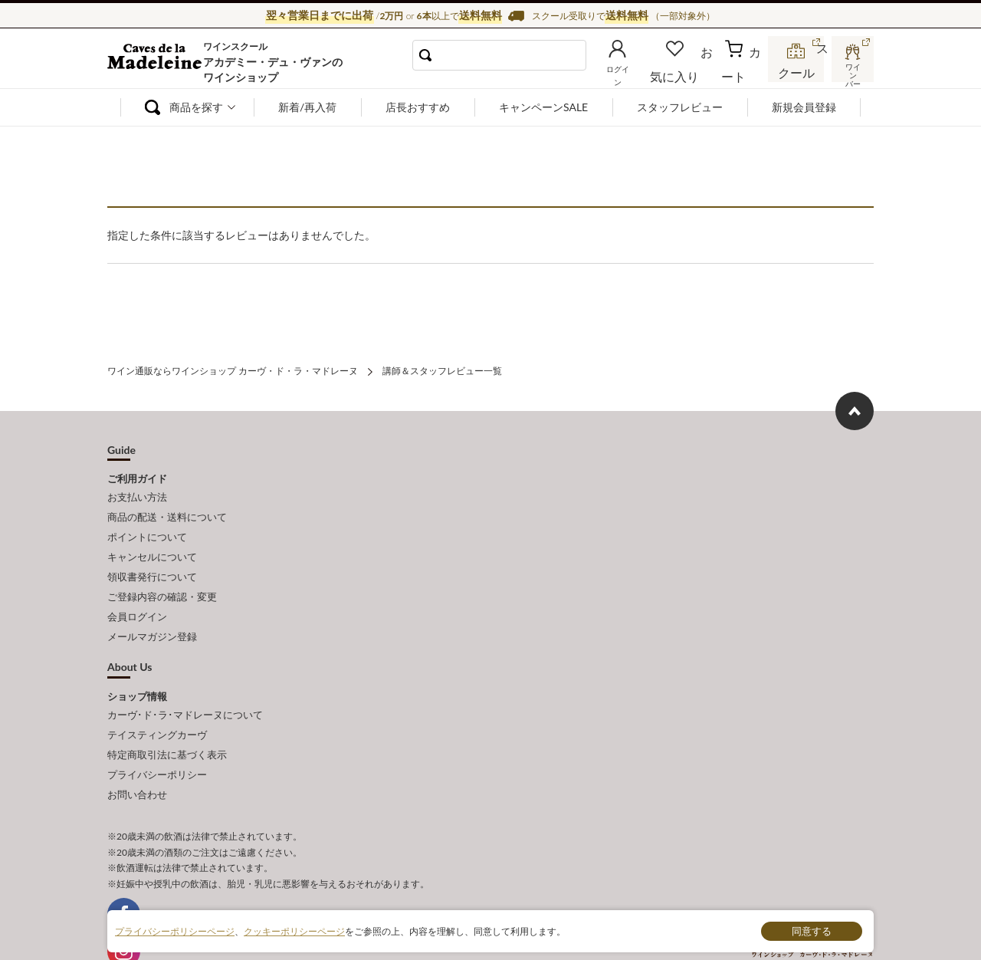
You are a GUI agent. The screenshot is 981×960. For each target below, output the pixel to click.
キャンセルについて (152, 544)
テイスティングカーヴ (157, 704)
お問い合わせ (137, 754)
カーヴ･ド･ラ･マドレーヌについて (185, 687)
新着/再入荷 (307, 106)
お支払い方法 (137, 493)
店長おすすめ (418, 106)
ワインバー (850, 71)
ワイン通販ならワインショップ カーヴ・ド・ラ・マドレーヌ (159, 62)
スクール (797, 72)
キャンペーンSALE (543, 106)
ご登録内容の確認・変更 (162, 577)
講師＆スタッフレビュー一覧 (442, 369)
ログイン (642, 72)
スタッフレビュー (680, 106)
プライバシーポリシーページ (175, 930)
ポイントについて (147, 527)
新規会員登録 (804, 106)
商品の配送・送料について (167, 510)
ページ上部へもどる (854, 408)
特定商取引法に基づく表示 (167, 721)
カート (744, 72)
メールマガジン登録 (152, 612)
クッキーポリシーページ (294, 930)
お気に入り (695, 72)
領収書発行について (152, 560)
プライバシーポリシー (157, 738)
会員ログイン (137, 594)
